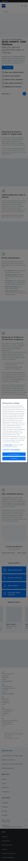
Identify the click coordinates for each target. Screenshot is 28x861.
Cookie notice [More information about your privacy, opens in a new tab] (6, 449)
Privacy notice (8, 445)
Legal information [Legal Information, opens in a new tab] (15, 449)
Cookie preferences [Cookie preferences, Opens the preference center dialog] (14, 454)
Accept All (14, 458)
